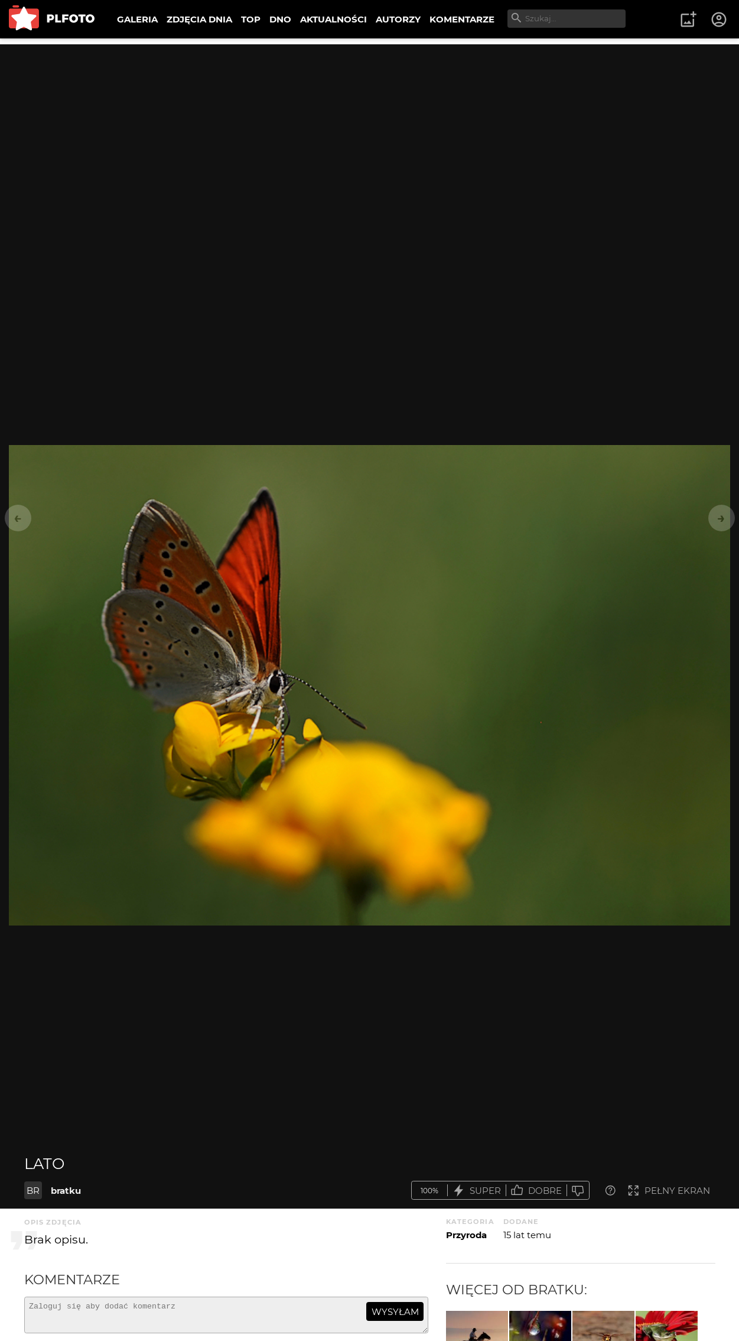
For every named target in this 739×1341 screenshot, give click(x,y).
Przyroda (466, 1235)
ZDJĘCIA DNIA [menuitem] (199, 19)
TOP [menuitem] (251, 19)
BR (33, 1190)
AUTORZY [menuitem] (398, 19)
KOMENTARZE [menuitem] (461, 19)
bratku (66, 1190)
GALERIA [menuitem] (137, 19)
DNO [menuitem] (280, 19)
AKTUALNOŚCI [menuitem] (333, 19)
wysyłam (395, 1311)
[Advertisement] (369, 127)
